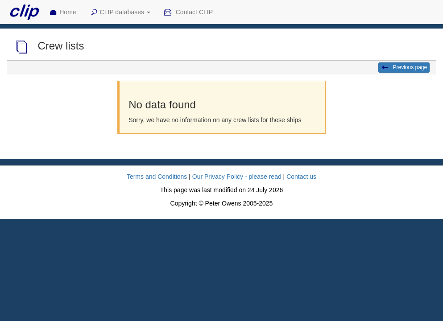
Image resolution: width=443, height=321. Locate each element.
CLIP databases (120, 12)
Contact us (301, 176)
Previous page (404, 68)
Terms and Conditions (157, 176)
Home (62, 12)
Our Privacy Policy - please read (237, 176)
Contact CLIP (188, 12)
